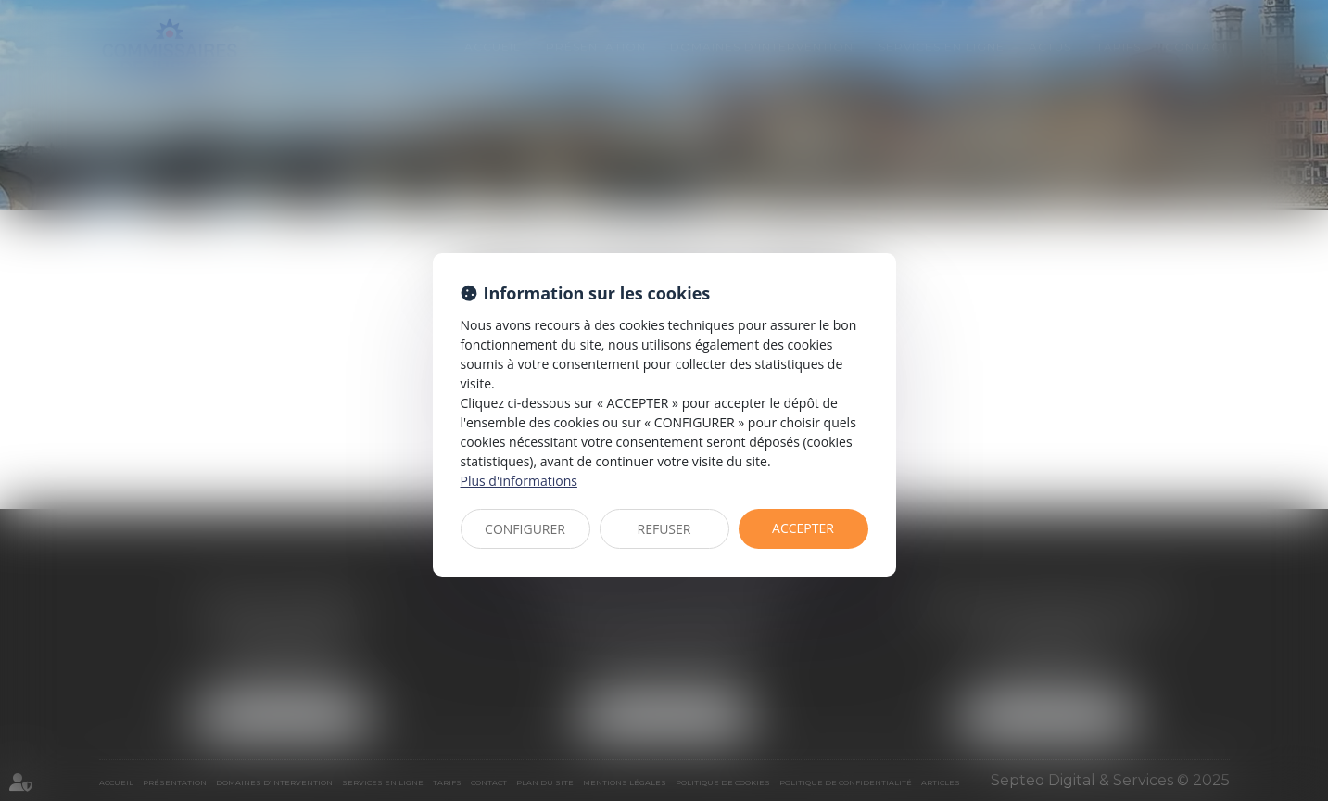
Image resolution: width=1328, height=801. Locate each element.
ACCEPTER (803, 528)
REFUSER (664, 529)
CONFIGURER (525, 529)
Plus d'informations (519, 481)
